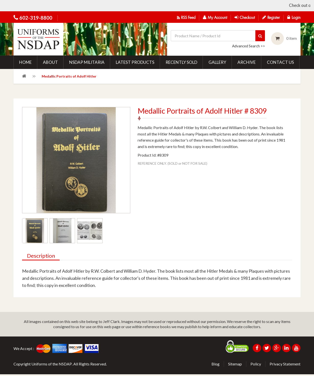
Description (41, 258)
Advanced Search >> (248, 46)
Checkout (245, 17)
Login (294, 17)
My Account (215, 17)
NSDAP (65, 365)
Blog (215, 365)
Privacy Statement (285, 365)
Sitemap (235, 365)
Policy (255, 365)
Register (271, 17)
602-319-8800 (35, 18)
